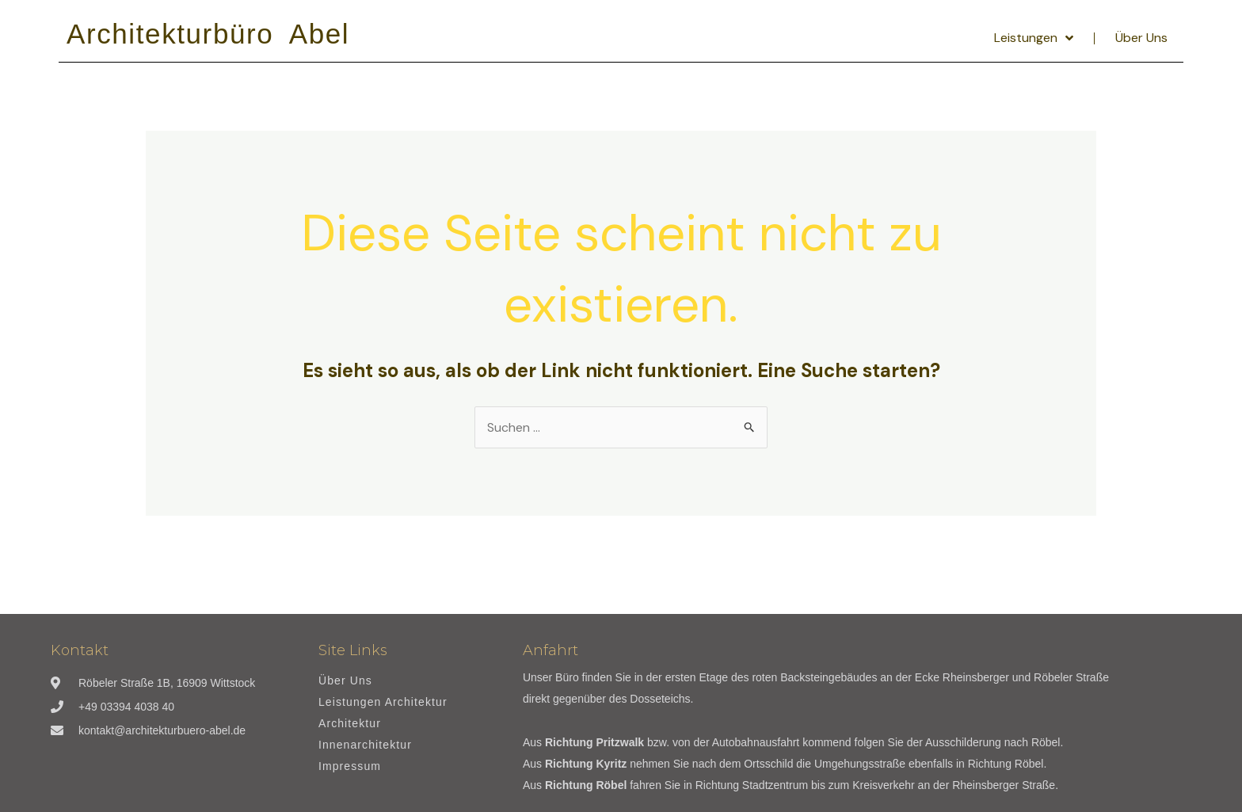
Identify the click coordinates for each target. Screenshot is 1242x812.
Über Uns (1141, 37)
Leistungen (1033, 38)
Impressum (349, 766)
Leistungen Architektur (383, 702)
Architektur (349, 724)
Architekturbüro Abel (208, 33)
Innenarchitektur (365, 745)
